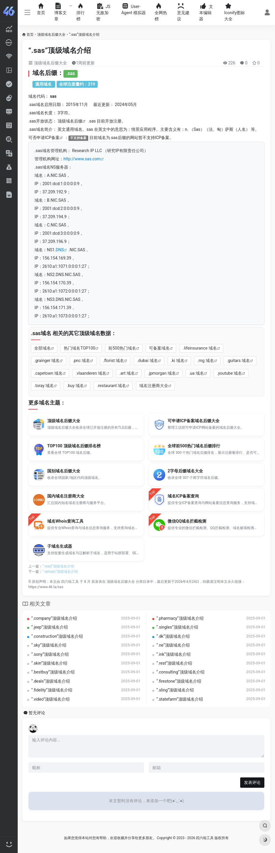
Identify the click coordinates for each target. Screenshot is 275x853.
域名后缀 (74, 121)
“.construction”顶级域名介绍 (57, 636)
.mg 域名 (205, 360)
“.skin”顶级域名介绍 (49, 663)
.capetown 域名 (48, 373)
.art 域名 (127, 373)
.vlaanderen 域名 (91, 373)
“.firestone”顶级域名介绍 (178, 681)
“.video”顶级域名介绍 (50, 699)
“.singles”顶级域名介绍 (177, 627)
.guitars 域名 (238, 360)
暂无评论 (37, 712)
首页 (30, 34)
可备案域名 (159, 348)
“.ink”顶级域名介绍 (173, 654)
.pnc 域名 (81, 360)
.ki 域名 (177, 360)
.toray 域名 (44, 385)
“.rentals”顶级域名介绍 (60, 572)
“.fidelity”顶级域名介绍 (51, 690)
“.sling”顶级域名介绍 (175, 690)
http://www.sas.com (82, 158)
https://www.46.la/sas (45, 587)
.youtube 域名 (229, 373)
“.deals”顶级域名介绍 (50, 681)
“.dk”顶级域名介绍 (173, 636)
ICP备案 (52, 137)
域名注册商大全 (153, 385)
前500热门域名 (122, 348)
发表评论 (252, 782)
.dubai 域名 (147, 360)
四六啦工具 (70, 582)
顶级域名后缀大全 (51, 34)
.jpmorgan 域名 (162, 373)
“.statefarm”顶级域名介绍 (179, 699)
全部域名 (42, 348)
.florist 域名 (113, 360)
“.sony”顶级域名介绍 (50, 654)
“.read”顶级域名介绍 (58, 566)
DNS (60, 249)
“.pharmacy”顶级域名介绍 (180, 618)
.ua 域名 (196, 373)
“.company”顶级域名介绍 (54, 618)
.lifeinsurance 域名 (200, 348)
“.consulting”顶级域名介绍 (180, 672)
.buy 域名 (75, 385)
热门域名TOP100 (79, 348)
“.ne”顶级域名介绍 (173, 645)
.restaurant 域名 (111, 385)
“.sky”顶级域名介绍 (48, 645)
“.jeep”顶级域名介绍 (49, 627)
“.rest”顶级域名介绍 (174, 663)
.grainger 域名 (47, 360)
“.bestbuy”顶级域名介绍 (53, 672)
